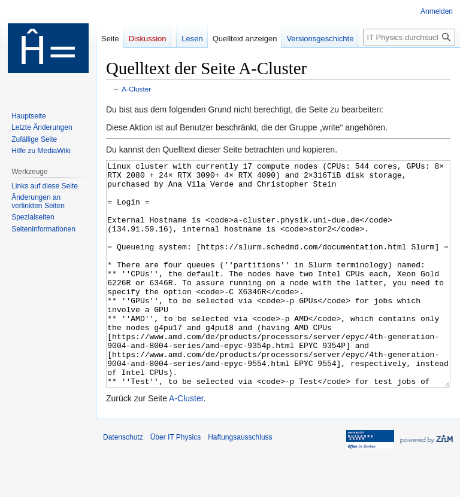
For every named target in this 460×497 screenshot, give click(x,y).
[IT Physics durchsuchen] (409, 37)
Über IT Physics (175, 482)
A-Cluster (136, 89)
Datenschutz (123, 482)
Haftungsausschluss (240, 482)
